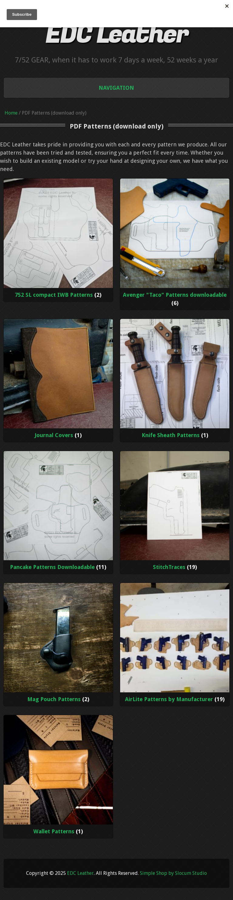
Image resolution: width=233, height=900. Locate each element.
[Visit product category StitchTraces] (175, 512)
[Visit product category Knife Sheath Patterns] (175, 380)
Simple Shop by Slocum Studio (173, 873)
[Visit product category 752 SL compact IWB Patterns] (58, 240)
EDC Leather (116, 34)
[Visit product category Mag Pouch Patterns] (58, 644)
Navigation (116, 88)
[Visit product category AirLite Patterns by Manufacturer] (175, 644)
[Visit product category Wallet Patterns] (58, 776)
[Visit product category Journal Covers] (58, 380)
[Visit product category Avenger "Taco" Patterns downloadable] (175, 244)
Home (11, 113)
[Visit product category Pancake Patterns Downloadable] (58, 512)
